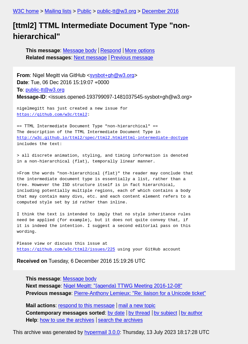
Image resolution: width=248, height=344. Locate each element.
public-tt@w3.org (116, 11)
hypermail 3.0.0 (101, 332)
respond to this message (86, 305)
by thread (139, 313)
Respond (110, 50)
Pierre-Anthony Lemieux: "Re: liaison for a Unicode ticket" (140, 293)
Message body (80, 50)
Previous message (132, 57)
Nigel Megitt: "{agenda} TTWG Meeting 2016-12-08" (123, 286)
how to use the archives (67, 320)
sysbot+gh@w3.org (112, 75)
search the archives (120, 320)
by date (116, 313)
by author (191, 313)
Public (84, 11)
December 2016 (160, 11)
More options (140, 50)
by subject (165, 313)
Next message (90, 57)
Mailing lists (58, 11)
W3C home (26, 11)
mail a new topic (137, 305)
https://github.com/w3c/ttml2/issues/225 (66, 249)
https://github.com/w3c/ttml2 (52, 115)
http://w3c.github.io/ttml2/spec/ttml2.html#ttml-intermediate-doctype (102, 138)
